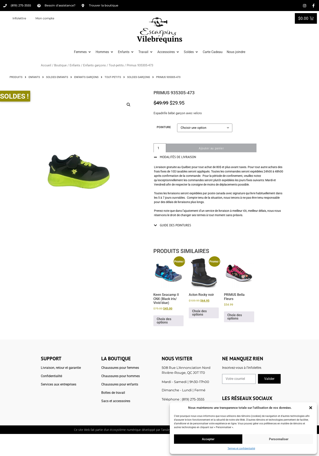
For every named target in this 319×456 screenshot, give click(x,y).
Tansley (166, 430)
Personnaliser (278, 439)
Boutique (60, 65)
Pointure (164, 127)
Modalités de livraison (178, 157)
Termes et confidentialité (241, 448)
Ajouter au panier (213, 148)
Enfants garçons (94, 65)
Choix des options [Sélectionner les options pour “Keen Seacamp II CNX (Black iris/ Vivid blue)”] (164, 320)
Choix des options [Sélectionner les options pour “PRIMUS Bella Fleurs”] (234, 316)
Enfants (75, 65)
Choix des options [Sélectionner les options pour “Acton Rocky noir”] (199, 312)
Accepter (208, 439)
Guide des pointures (175, 225)
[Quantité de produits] (160, 148)
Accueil (46, 65)
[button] (311, 408)
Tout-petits (116, 65)
